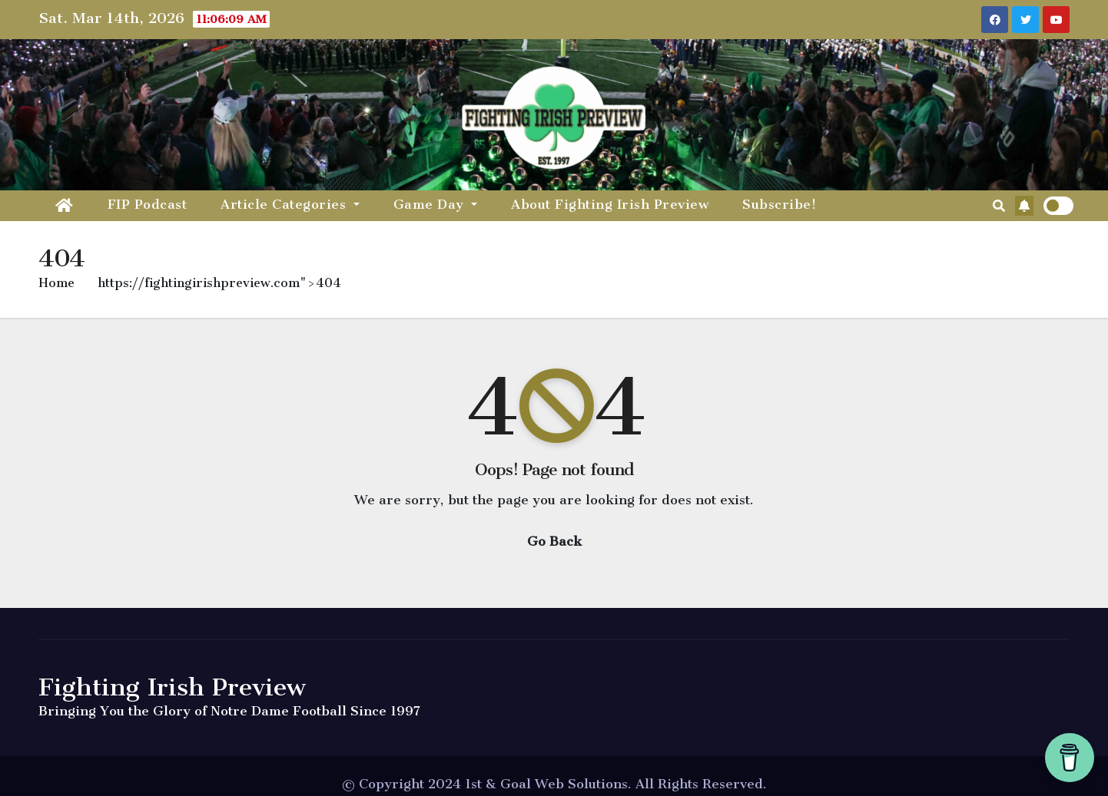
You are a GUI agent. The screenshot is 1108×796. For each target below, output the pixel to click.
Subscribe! (779, 204)
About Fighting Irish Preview (609, 204)
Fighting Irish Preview (172, 687)
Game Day (435, 204)
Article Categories (290, 204)
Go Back (554, 541)
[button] (999, 205)
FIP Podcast (147, 204)
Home (56, 283)
